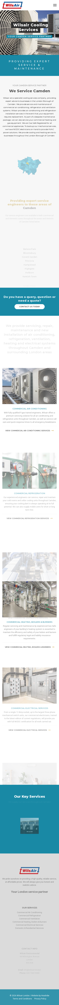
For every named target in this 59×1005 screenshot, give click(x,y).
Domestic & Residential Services (29, 942)
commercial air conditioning (29, 437)
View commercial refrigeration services (30, 558)
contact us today (29, 306)
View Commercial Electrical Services (29, 768)
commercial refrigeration (29, 533)
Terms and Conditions (22, 999)
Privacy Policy (40, 999)
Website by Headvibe (40, 995)
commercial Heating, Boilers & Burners (29, 652)
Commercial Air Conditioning (29, 926)
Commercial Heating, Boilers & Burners (30, 936)
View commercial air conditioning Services (29, 459)
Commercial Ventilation (29, 933)
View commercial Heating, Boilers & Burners (29, 677)
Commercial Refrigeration (29, 930)
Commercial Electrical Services (29, 746)
